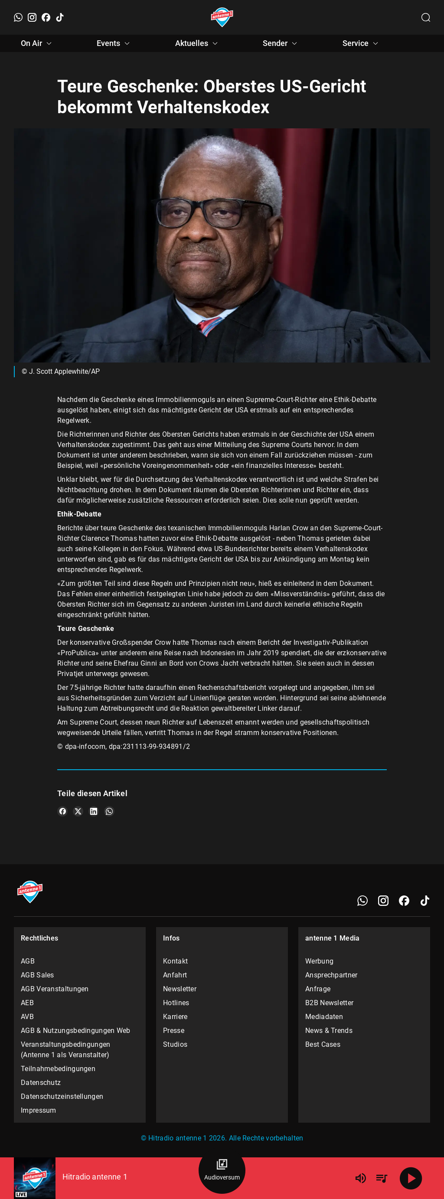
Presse (173, 1030)
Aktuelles (197, 43)
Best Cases (322, 1044)
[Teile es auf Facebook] (62, 811)
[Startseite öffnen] (222, 17)
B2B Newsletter (329, 1003)
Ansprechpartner (331, 975)
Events (114, 43)
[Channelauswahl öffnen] (425, 17)
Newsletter (179, 989)
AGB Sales (37, 975)
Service (362, 43)
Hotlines (176, 1003)
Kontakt (175, 961)
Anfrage (317, 989)
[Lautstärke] (361, 1178)
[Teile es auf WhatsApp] (109, 811)
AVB (27, 1017)
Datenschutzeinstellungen (62, 1096)
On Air (37, 43)
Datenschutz (41, 1082)
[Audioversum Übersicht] (222, 1170)
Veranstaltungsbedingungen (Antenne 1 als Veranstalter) (66, 1049)
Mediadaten (324, 1017)
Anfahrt (175, 975)
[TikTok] (60, 17)
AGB (28, 961)
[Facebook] (46, 17)
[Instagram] (32, 17)
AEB (27, 1003)
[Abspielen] (411, 1178)
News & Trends (329, 1030)
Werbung (319, 961)
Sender (281, 43)
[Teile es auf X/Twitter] (78, 811)
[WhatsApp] (18, 17)
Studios (175, 1044)
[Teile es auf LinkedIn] (93, 811)
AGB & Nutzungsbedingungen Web (76, 1030)
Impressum (38, 1110)
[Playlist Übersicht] (381, 1178)
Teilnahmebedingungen (58, 1069)
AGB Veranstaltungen (55, 989)
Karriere (175, 1017)
